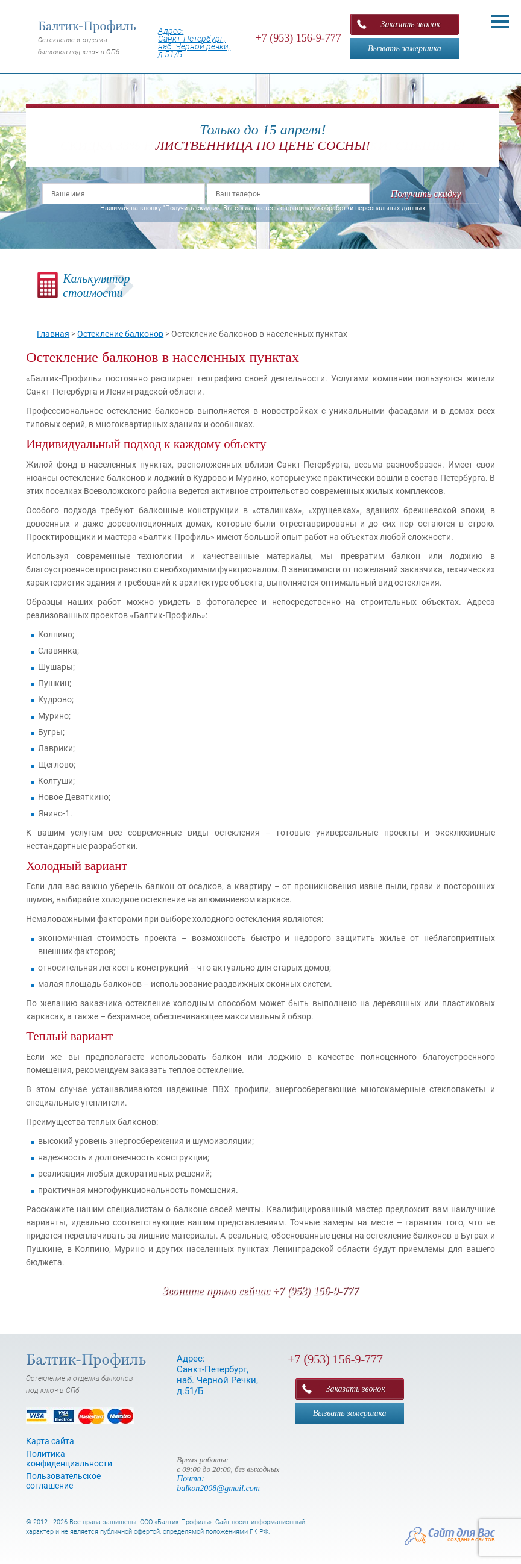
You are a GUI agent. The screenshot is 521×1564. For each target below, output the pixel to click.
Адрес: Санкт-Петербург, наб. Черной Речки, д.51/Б (217, 1375)
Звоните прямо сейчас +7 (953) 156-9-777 (260, 1291)
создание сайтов (471, 1539)
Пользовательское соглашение (63, 1480)
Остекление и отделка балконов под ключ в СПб (87, 37)
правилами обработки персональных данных (355, 208)
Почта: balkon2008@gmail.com (218, 1483)
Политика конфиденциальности (69, 1458)
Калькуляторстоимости (96, 285)
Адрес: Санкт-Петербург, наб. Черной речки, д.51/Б (194, 42)
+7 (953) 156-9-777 (298, 38)
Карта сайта (50, 1441)
